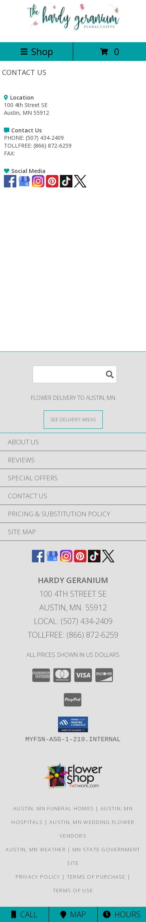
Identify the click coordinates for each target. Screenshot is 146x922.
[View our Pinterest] (52, 185)
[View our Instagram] (38, 185)
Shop (36, 51)
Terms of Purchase (96, 876)
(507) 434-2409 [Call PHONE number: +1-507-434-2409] (45, 137)
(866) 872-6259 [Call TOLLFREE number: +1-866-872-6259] (52, 145)
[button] (73, 724)
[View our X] (80, 185)
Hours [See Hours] (122, 914)
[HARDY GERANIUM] (73, 30)
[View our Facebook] (10, 185)
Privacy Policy (38, 876)
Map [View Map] (73, 914)
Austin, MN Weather (35, 849)
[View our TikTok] (66, 185)
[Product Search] (75, 374)
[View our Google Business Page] (24, 185)
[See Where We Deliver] (73, 419)
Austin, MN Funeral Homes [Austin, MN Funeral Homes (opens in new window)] (53, 808)
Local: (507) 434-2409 (73, 621)
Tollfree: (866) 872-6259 (73, 635)
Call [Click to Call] (24, 914)
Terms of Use (73, 890)
